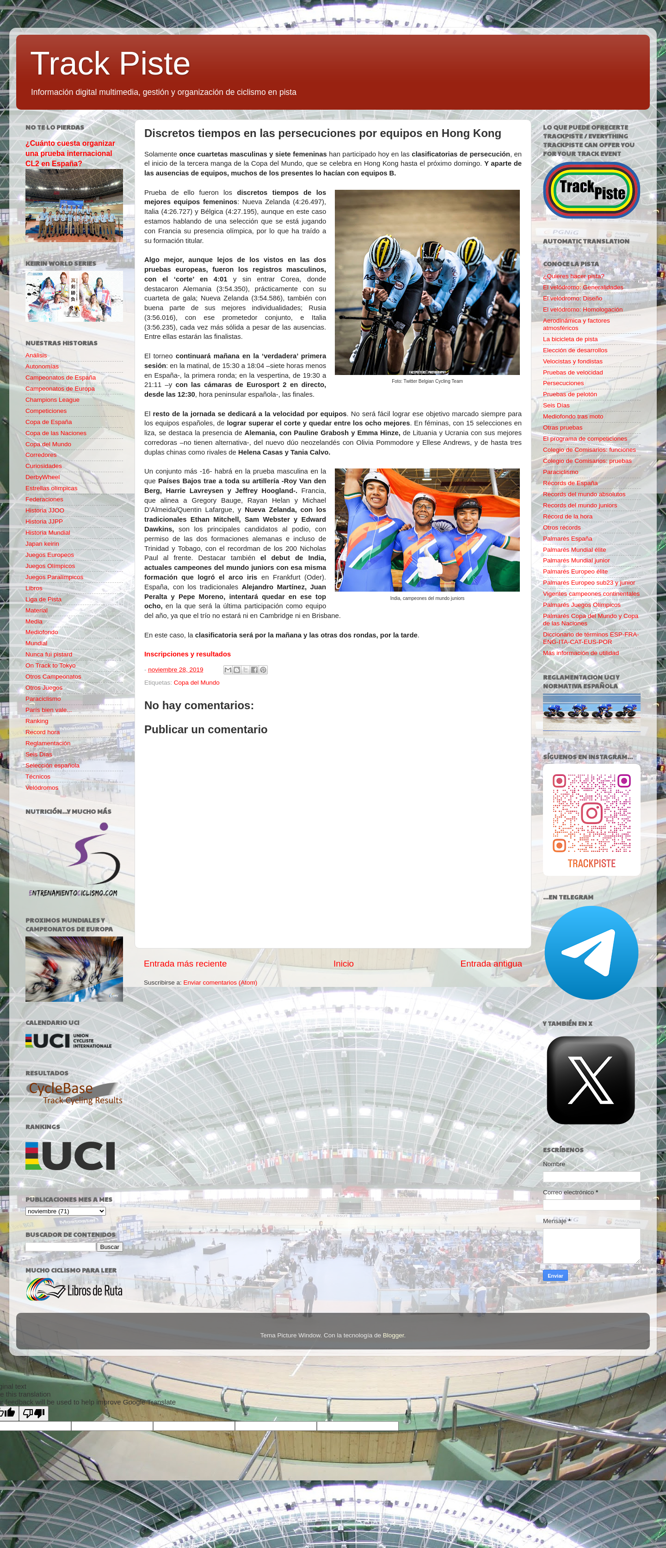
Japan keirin (42, 543)
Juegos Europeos (49, 554)
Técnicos (37, 776)
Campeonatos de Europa (60, 388)
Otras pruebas (563, 427)
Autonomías (42, 366)
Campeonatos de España (60, 377)
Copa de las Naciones (55, 433)
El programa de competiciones (585, 438)
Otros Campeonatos (53, 676)
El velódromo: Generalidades (583, 287)
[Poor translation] (34, 1413)
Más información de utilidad (581, 652)
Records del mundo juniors (580, 505)
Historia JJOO (44, 510)
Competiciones (46, 410)
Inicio (343, 963)
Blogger (393, 1335)
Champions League (52, 399)
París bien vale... (48, 709)
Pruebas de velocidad (573, 372)
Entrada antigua (491, 963)
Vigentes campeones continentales (591, 593)
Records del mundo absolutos (584, 494)
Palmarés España (567, 538)
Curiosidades (43, 465)
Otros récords (562, 527)
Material (36, 610)
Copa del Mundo (197, 682)
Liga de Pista (43, 599)
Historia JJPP (44, 521)
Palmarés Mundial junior (576, 560)
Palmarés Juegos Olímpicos (582, 604)
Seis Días (38, 754)
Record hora (42, 732)
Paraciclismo (43, 698)
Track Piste (110, 63)
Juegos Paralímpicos (54, 577)
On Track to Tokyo (50, 665)
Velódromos (41, 787)
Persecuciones (563, 383)
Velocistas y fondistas (573, 361)
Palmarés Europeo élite (575, 571)
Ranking (37, 721)
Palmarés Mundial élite (574, 549)
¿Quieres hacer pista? (573, 276)
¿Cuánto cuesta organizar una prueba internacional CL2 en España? (70, 153)
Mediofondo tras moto (573, 416)
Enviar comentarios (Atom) (221, 982)
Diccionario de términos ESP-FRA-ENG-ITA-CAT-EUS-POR (591, 638)
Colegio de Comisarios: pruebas (587, 460)
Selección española (52, 765)
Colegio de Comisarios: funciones (589, 449)
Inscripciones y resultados (187, 654)
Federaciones (44, 499)
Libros (34, 588)
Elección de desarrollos (575, 350)
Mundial (36, 643)
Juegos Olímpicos (50, 565)
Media (34, 621)
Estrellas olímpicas (51, 488)
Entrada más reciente (185, 963)
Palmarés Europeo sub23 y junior (589, 582)
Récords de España (570, 483)
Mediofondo (41, 632)
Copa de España (48, 421)
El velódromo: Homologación (583, 309)
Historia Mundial (47, 532)
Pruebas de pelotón (570, 394)
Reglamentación (48, 743)
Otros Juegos (43, 687)
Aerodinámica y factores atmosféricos (576, 324)
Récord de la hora (567, 516)
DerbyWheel (42, 477)
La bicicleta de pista (570, 339)
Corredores (41, 454)
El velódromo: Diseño (572, 298)
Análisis (36, 355)
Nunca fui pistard (48, 654)
